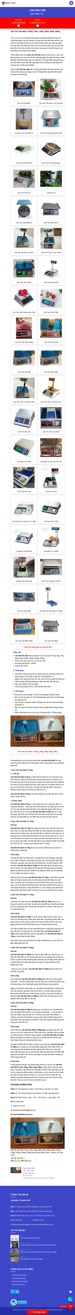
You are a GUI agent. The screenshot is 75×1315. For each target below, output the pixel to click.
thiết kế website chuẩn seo (54, 1310)
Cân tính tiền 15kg (51, 342)
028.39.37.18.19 (38, 23)
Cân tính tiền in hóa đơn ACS (24, 402)
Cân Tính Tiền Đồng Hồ (24, 223)
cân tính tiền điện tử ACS (51, 581)
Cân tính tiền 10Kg (51, 372)
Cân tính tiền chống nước (51, 163)
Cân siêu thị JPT (51, 492)
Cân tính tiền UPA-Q (51, 223)
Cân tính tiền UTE (24, 193)
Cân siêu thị (51, 193)
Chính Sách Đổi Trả (18, 1284)
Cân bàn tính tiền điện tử (24, 133)
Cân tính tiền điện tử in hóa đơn (51, 103)
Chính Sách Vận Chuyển (20, 1281)
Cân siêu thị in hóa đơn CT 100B (24, 521)
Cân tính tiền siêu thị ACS (24, 253)
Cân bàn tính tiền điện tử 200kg (51, 611)
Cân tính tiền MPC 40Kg (24, 641)
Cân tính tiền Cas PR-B (51, 432)
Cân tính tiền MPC (24, 103)
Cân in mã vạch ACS (51, 282)
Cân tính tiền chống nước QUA (24, 312)
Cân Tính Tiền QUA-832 (24, 163)
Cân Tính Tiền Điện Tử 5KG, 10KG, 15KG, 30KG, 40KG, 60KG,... (36, 31)
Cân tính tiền (16, 38)
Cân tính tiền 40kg (51, 641)
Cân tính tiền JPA (24, 492)
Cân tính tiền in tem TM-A (51, 253)
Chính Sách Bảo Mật (19, 1278)
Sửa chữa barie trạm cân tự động (32, 1259)
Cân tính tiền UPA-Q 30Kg (24, 342)
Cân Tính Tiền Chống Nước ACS (51, 133)
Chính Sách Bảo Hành (19, 1275)
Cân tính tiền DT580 (51, 312)
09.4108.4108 (19, 23)
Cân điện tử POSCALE (24, 551)
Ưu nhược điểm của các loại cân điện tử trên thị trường (38, 1245)
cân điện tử (36, 13)
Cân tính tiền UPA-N (24, 282)
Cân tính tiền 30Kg (24, 611)
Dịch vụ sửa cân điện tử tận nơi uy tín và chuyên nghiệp (39, 1252)
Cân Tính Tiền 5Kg (24, 372)
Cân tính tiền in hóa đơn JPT (51, 402)
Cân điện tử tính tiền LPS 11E (51, 462)
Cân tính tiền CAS (24, 432)
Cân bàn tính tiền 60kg (24, 581)
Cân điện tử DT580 (24, 462)
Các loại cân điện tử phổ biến (30, 1238)
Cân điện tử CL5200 (51, 551)
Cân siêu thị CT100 (51, 521)
